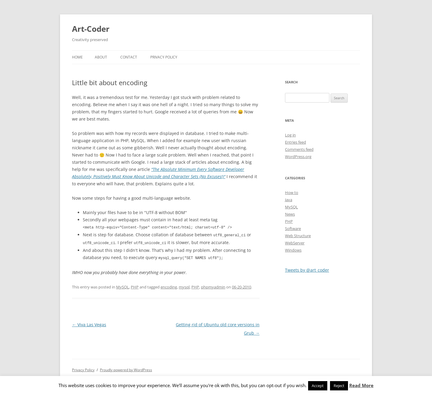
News (290, 214)
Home (77, 57)
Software (293, 228)
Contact (128, 57)
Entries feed (295, 142)
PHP (135, 285)
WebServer (294, 243)
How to (291, 192)
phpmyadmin (213, 285)
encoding (168, 285)
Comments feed (299, 149)
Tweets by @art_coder (307, 270)
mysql (184, 285)
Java (288, 199)
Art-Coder (91, 28)
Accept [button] (318, 385)
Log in (290, 135)
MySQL (122, 285)
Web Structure (298, 235)
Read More (361, 385)
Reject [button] (339, 385)
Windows (293, 250)
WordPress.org (298, 156)
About (101, 57)
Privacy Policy (163, 57)
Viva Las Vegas (89, 323)
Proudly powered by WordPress (126, 368)
